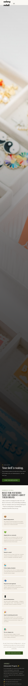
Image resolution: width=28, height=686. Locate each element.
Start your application (11, 480)
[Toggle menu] (14, 3)
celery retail (7, 3)
